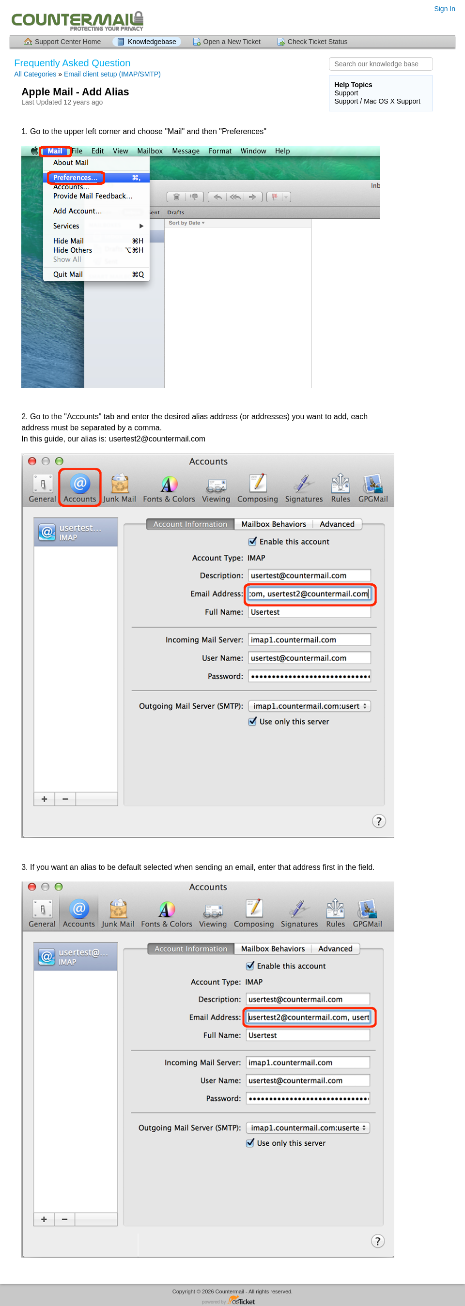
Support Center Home (68, 42)
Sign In (444, 9)
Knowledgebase (152, 42)
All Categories (35, 74)
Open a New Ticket (232, 42)
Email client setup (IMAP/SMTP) (112, 74)
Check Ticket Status (318, 42)
